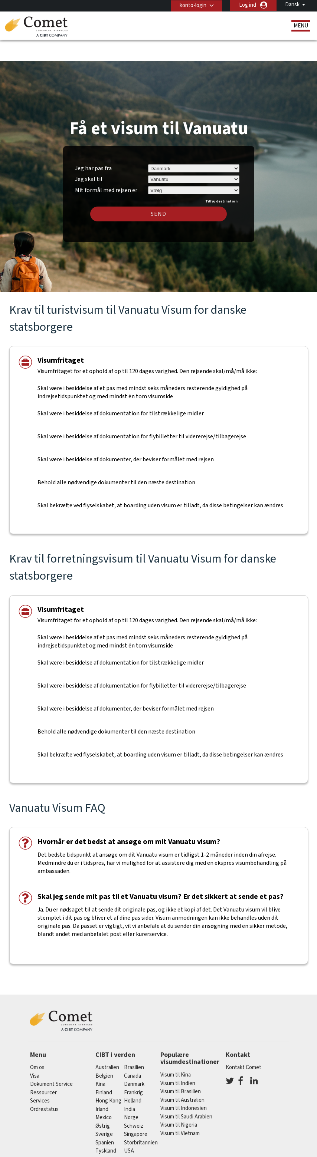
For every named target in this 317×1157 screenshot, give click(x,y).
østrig (102, 1103)
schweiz (133, 1103)
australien (107, 1045)
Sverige (104, 1112)
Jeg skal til (88, 157)
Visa (34, 1053)
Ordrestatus (44, 1087)
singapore (135, 1112)
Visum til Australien (182, 1077)
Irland (101, 1087)
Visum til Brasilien (180, 1069)
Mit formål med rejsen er (106, 167)
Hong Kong (108, 1078)
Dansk (292, 5)
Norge (131, 1095)
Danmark (134, 1062)
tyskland (105, 1129)
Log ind (247, 5)
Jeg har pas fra (93, 146)
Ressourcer (43, 1070)
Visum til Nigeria (178, 1103)
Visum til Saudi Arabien (186, 1094)
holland (132, 1078)
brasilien (134, 1045)
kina (100, 1062)
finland (103, 1070)
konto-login (192, 5)
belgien (104, 1053)
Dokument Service (51, 1062)
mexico (103, 1095)
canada (132, 1053)
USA (129, 1129)
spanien (104, 1120)
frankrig (133, 1070)
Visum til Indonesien (183, 1086)
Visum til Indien (177, 1061)
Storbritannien (141, 1120)
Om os (37, 1045)
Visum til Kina (175, 1053)
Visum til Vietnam (180, 1111)
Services (40, 1078)
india (129, 1087)
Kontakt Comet (243, 1045)
